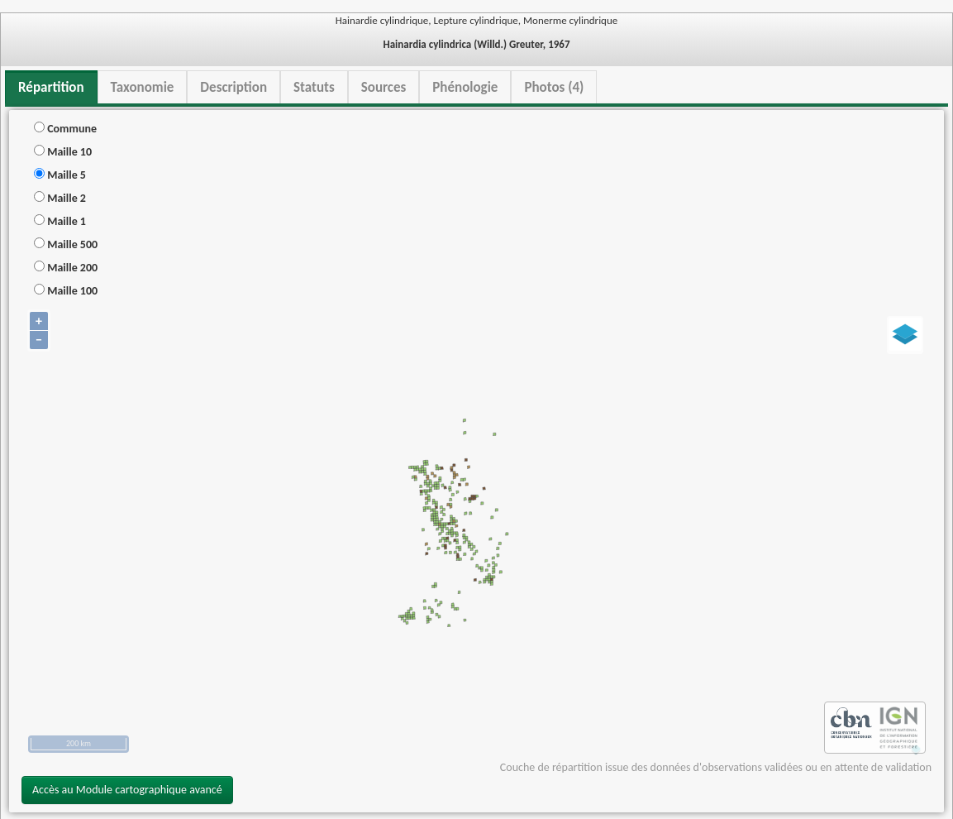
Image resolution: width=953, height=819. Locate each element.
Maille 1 (60, 221)
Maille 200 (66, 268)
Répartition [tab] (51, 87)
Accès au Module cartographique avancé (127, 790)
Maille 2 (60, 198)
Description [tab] (233, 87)
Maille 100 (66, 291)
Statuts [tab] (314, 87)
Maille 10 (63, 152)
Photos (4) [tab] (554, 87)
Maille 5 (60, 175)
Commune (65, 129)
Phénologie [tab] (465, 87)
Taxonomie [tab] (142, 87)
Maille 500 (66, 244)
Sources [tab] (384, 87)
